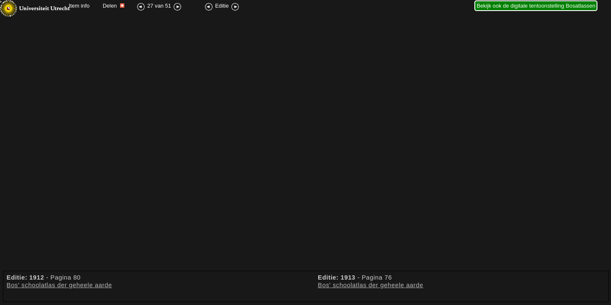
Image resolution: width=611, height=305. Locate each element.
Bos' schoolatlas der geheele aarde (59, 285)
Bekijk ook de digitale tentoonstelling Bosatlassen (535, 6)
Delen (113, 6)
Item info (79, 6)
